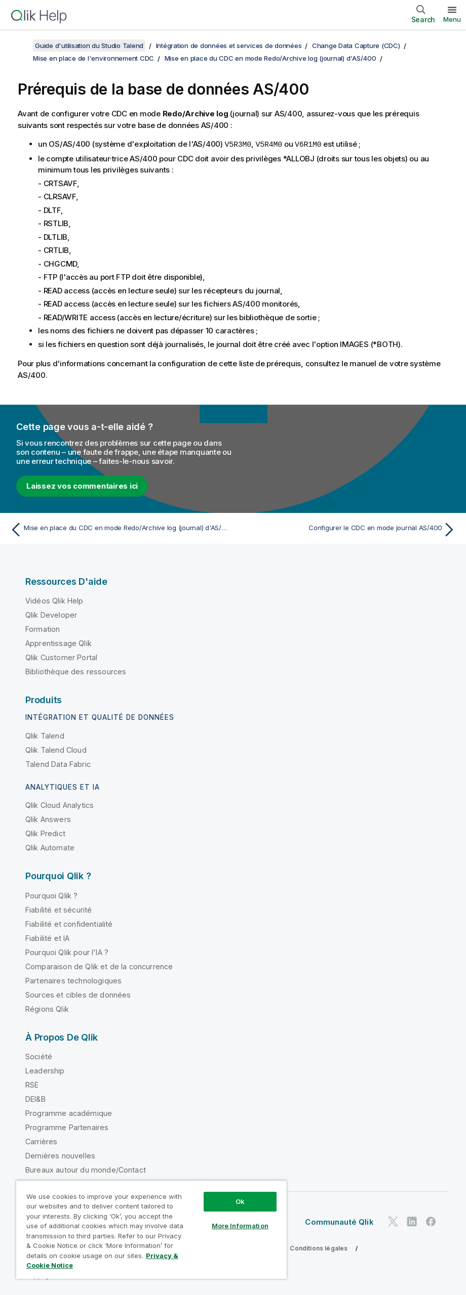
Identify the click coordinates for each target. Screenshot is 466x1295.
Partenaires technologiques (73, 980)
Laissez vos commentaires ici (82, 485)
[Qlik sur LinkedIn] (411, 1221)
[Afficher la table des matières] (20, 45)
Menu (452, 19)
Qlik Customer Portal (61, 657)
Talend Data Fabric (58, 763)
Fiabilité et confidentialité (68, 923)
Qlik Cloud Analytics (59, 804)
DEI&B (35, 1098)
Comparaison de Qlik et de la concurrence (99, 966)
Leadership (45, 1070)
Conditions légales (318, 1247)
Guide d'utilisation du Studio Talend (89, 45)
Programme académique (68, 1112)
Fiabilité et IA (47, 937)
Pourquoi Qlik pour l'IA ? (66, 951)
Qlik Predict (45, 833)
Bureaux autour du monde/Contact (85, 1169)
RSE (31, 1084)
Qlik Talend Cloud (56, 749)
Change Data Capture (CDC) (356, 45)
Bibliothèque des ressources (75, 671)
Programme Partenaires (66, 1127)
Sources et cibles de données (78, 994)
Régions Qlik (47, 1008)
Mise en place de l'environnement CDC (93, 58)
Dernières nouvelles (60, 1155)
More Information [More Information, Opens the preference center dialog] (240, 1226)
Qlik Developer (51, 614)
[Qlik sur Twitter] (393, 1221)
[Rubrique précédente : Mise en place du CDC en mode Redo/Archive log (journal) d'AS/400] (118, 529)
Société (38, 1056)
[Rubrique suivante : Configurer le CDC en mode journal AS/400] (348, 529)
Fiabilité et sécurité (58, 909)
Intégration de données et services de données (229, 45)
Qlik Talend (44, 735)
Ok (240, 1201)
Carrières (41, 1141)
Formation (42, 628)
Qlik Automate (49, 847)
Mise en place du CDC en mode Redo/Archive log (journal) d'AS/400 (270, 58)
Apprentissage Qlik (58, 642)
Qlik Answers (48, 818)
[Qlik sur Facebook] (431, 1221)
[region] (151, 1229)
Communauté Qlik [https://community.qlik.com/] (339, 1221)
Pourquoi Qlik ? (51, 895)
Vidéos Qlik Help (54, 600)
